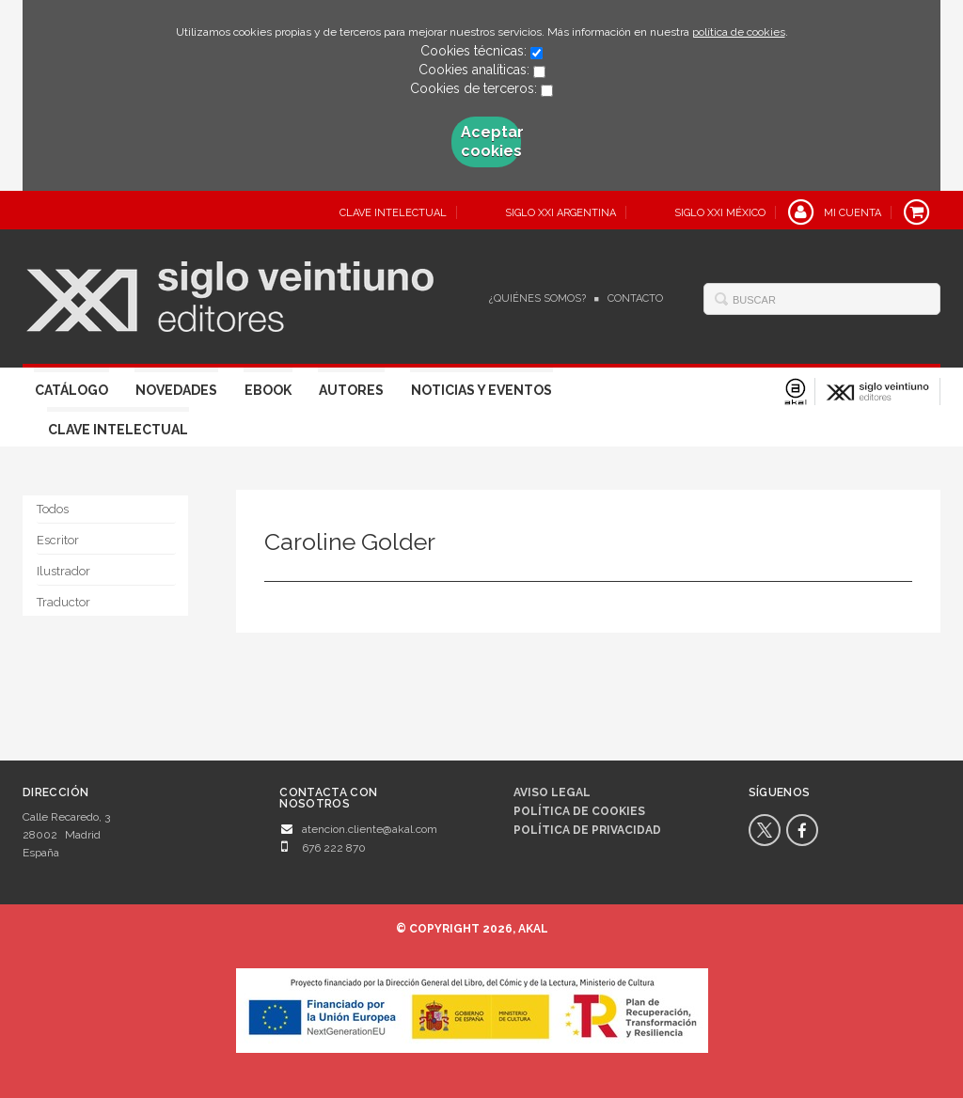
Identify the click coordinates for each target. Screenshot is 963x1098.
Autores (351, 390)
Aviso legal (552, 792)
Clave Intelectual (118, 429)
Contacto (635, 298)
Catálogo (71, 390)
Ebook (268, 390)
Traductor (63, 602)
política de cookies (738, 32)
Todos (53, 509)
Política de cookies (579, 811)
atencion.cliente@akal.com (369, 829)
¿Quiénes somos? (537, 298)
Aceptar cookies (491, 141)
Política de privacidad (587, 830)
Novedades (176, 390)
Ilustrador (63, 571)
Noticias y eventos (481, 390)
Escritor (58, 540)
